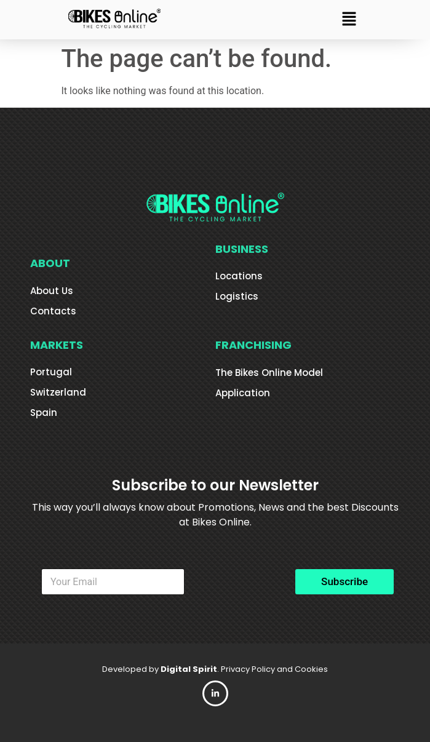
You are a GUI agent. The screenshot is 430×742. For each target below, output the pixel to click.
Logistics (236, 296)
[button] (348, 19)
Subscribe (344, 581)
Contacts (53, 311)
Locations (239, 275)
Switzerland (58, 392)
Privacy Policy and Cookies (274, 669)
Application (242, 392)
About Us (51, 290)
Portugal (51, 371)
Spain (43, 412)
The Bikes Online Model (269, 372)
